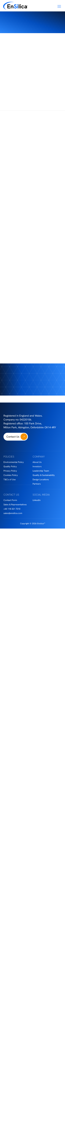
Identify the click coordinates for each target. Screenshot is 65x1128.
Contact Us (12, 436)
